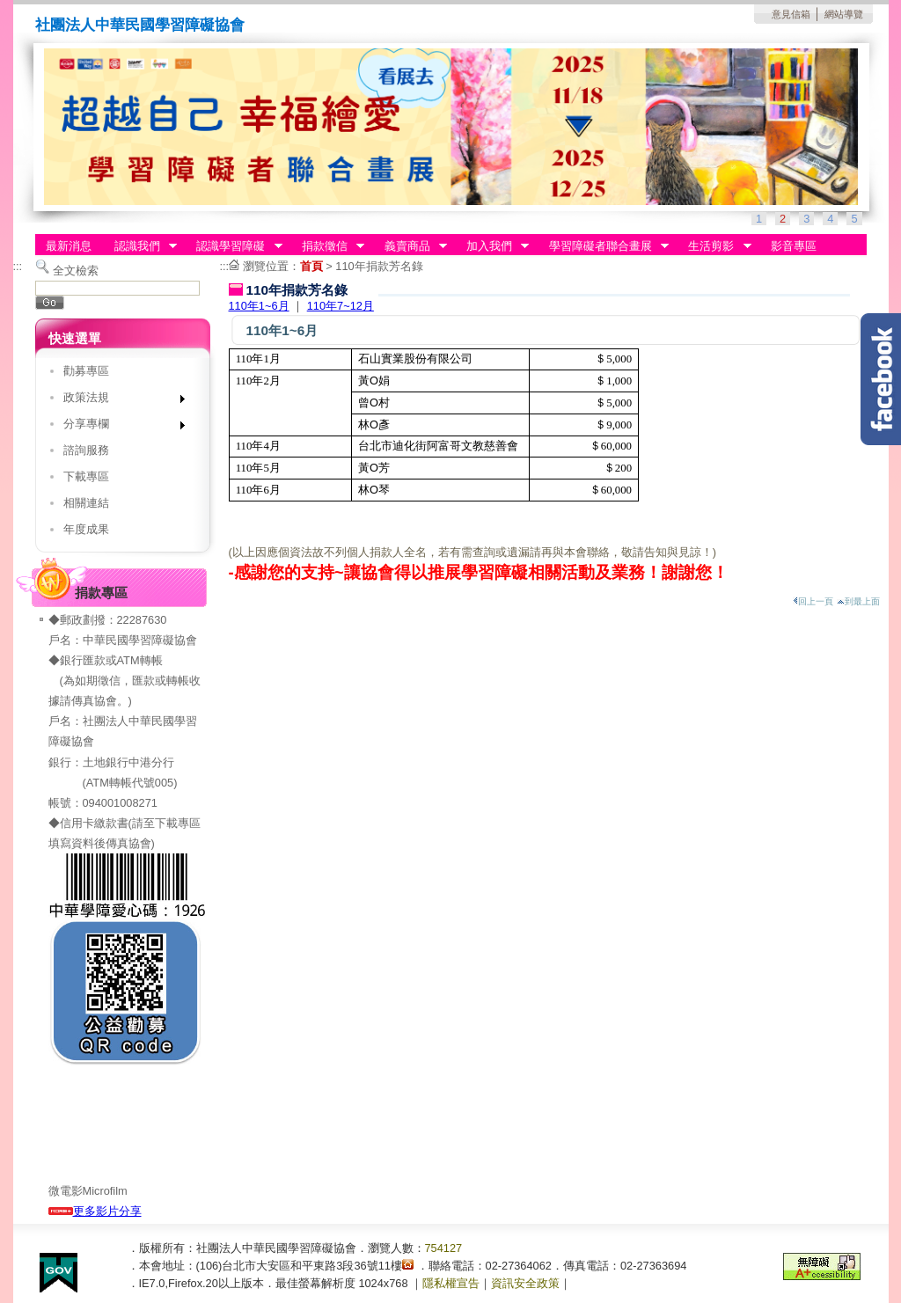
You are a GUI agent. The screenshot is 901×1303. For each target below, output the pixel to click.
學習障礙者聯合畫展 (603, 246)
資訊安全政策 (525, 1283)
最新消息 (69, 246)
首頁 (311, 266)
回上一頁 (813, 601)
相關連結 (86, 502)
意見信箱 (791, 14)
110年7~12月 (340, 305)
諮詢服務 (86, 450)
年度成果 (86, 529)
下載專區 (86, 476)
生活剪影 (714, 246)
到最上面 (858, 601)
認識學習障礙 (234, 246)
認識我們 (140, 246)
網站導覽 (843, 14)
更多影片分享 (95, 1211)
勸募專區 (86, 370)
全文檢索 (76, 270)
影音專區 (794, 246)
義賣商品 (410, 246)
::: (18, 266)
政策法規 (118, 401)
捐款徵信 (327, 246)
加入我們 (492, 246)
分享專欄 (118, 427)
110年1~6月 (259, 305)
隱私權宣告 (451, 1283)
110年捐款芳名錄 (378, 266)
